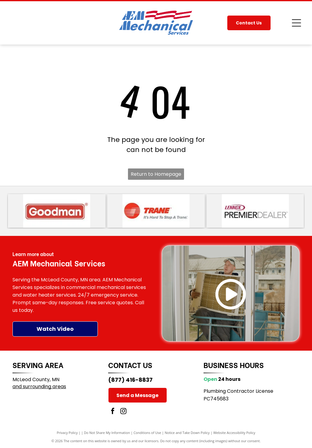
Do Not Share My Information (107, 432)
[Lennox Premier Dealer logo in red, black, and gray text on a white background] (255, 211)
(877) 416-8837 (130, 380)
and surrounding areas (39, 386)
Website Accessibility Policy (234, 432)
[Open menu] (296, 22)
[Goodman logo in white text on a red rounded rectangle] (56, 211)
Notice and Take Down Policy (187, 432)
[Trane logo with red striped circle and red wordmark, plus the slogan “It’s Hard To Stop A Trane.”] (156, 211)
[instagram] (123, 411)
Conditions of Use (147, 432)
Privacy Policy (67, 432)
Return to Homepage (156, 174)
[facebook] (112, 411)
